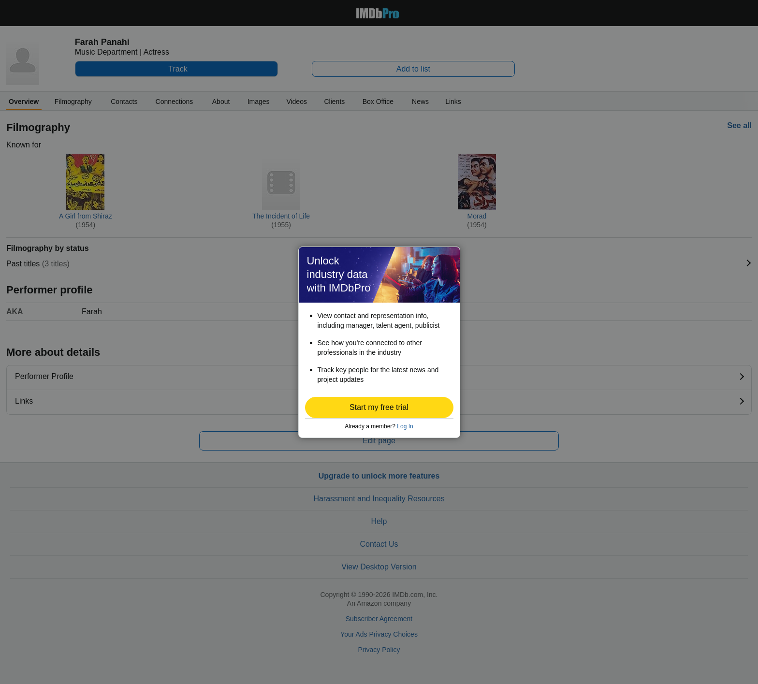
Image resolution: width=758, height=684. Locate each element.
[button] (379, 407)
